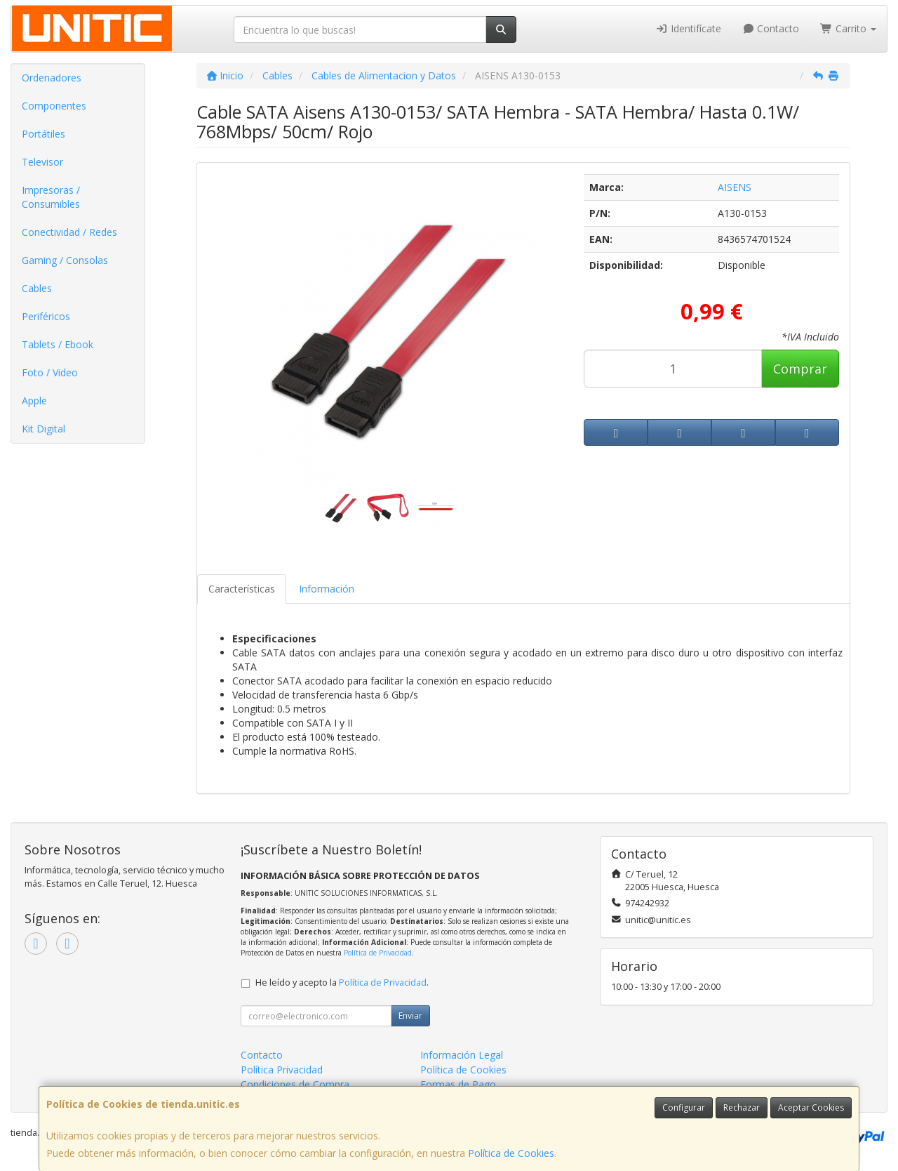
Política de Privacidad (378, 953)
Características (241, 588)
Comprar (800, 368)
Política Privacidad (282, 1069)
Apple (34, 400)
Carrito (848, 28)
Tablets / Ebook (57, 344)
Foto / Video (50, 372)
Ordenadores (51, 77)
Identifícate (688, 28)
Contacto (771, 28)
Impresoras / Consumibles (51, 197)
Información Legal (461, 1054)
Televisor (42, 161)
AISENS (734, 187)
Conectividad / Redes (69, 232)
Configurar (683, 1107)
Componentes (54, 105)
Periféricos (46, 316)
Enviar (410, 1015)
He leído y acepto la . (342, 982)
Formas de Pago (458, 1084)
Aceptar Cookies (811, 1107)
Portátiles (43, 133)
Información (326, 588)
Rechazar (741, 1107)
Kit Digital (43, 428)
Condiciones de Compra (295, 1084)
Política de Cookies (511, 1153)
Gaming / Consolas (65, 260)
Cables (37, 288)
